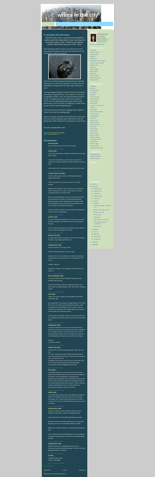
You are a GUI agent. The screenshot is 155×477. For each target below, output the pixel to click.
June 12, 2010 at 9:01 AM (55, 292)
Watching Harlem (95, 154)
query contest (52, 134)
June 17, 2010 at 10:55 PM (56, 463)
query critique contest (60, 38)
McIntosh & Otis (94, 52)
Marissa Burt (93, 103)
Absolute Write (94, 80)
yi (48, 455)
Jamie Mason (94, 131)
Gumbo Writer (94, 141)
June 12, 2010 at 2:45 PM (55, 345)
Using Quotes (97, 226)
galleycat (92, 56)
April (95, 232)
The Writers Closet (95, 139)
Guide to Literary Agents (97, 63)
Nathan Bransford (95, 78)
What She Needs (95, 158)
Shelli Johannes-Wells (96, 111)
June (95, 203)
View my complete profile (97, 44)
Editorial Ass (93, 58)
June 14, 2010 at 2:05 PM (55, 406)
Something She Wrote (96, 148)
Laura (50, 370)
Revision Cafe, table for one (101, 210)
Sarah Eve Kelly (94, 99)
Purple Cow (52, 235)
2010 (93, 186)
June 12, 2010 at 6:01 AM (55, 274)
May (95, 229)
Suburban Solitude (95, 156)
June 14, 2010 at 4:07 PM (55, 453)
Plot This (92, 88)
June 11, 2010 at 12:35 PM (56, 149)
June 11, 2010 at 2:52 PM (55, 243)
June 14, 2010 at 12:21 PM (56, 390)
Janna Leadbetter (54, 276)
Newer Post (47, 470)
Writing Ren (93, 109)
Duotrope (92, 67)
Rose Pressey (94, 133)
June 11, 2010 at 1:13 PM (55, 171)
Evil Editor (93, 73)
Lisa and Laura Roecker (97, 105)
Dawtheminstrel (94, 116)
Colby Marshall (94, 146)
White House (74, 92)
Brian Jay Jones (94, 135)
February (96, 236)
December (97, 188)
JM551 (50, 392)
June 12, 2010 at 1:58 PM (55, 323)
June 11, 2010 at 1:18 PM (55, 215)
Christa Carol (94, 120)
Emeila (50, 151)
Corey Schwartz (94, 97)
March (96, 234)
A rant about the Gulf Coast (101, 219)
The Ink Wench (94, 114)
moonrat (51, 143)
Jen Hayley (93, 92)
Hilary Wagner (94, 90)
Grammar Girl (94, 65)
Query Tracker (94, 54)
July (95, 201)
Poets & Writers (94, 75)
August (96, 198)
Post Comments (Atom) (59, 474)
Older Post (82, 470)
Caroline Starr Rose (54, 173)
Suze (50, 294)
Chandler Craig (94, 122)
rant (58, 134)
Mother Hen (52, 347)
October (96, 193)
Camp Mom (96, 217)
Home (65, 470)
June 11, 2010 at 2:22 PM (55, 233)
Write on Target (94, 143)
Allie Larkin (93, 126)
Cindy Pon (93, 118)
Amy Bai (92, 107)
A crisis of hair (97, 214)
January (96, 239)
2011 (93, 184)
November (97, 191)
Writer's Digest (94, 69)
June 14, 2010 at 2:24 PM (55, 441)
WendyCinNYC (53, 245)
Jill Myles (92, 94)
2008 (93, 244)
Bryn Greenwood (95, 124)
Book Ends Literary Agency (98, 60)
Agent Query (93, 71)
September (97, 196)
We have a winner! (98, 212)
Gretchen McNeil (95, 137)
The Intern (93, 50)
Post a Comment (49, 466)
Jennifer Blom (94, 101)
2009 (93, 242)
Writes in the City (78, 15)
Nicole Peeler (94, 129)
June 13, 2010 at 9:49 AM (55, 368)
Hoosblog (92, 86)
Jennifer (51, 217)
